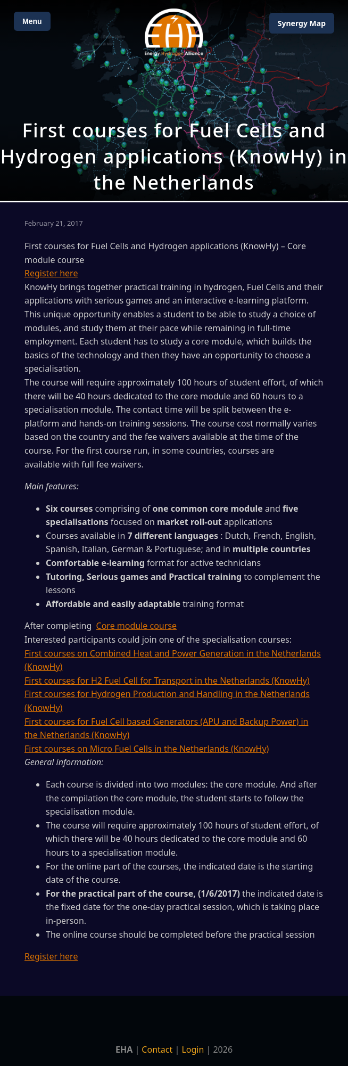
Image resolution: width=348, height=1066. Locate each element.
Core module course (136, 626)
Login (192, 1049)
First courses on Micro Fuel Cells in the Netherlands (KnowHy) (146, 749)
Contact (157, 1049)
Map (302, 23)
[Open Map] (174, 100)
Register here (51, 273)
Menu (32, 21)
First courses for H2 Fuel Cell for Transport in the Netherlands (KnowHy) (167, 680)
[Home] (174, 32)
